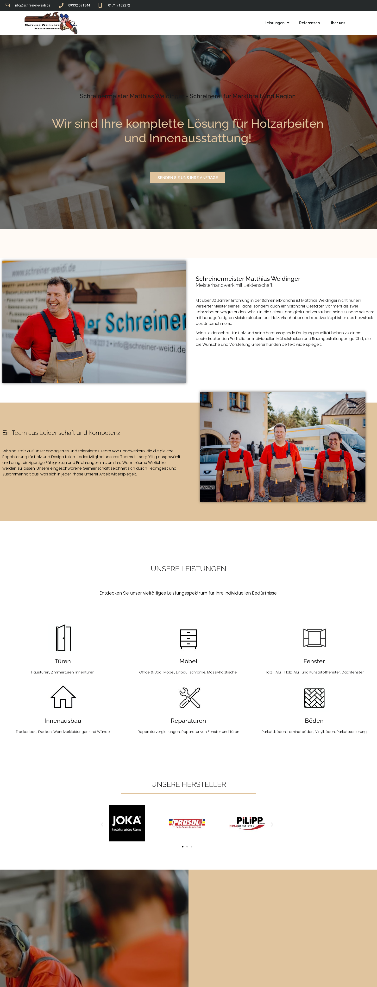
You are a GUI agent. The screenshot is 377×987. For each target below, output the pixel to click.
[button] (102, 824)
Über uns (337, 22)
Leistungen (276, 22)
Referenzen (309, 22)
